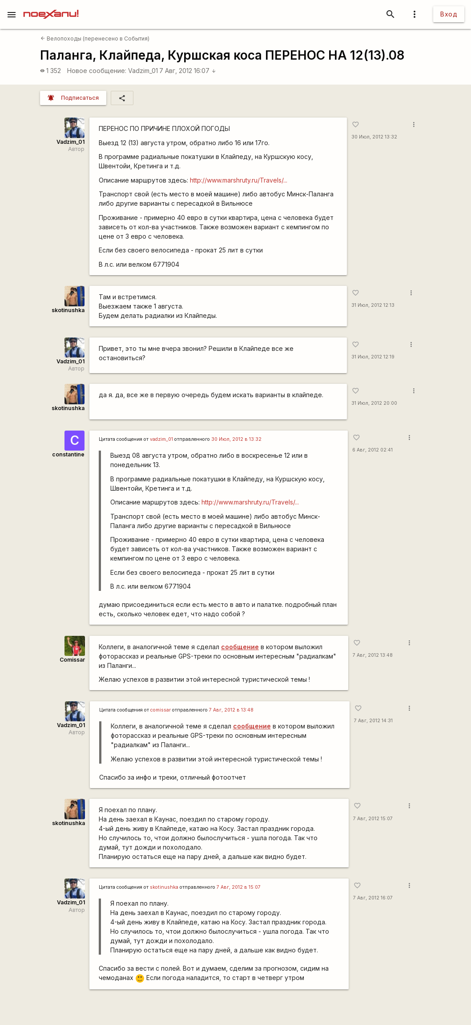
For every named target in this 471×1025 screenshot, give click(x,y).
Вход (448, 14)
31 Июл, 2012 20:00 (374, 403)
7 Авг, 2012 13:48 (373, 655)
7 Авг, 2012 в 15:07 (239, 887)
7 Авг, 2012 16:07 (187, 70)
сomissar (160, 710)
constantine (68, 454)
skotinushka (68, 310)
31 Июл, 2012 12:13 (373, 305)
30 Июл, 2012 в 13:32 (236, 439)
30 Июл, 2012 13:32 (374, 137)
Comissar (72, 659)
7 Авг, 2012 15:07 (373, 819)
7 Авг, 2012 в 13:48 (231, 710)
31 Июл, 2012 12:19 (373, 357)
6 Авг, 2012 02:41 (372, 450)
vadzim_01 (161, 439)
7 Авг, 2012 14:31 (373, 721)
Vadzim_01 (143, 70)
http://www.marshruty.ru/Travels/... (238, 180)
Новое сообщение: (96, 70)
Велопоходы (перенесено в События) (95, 38)
